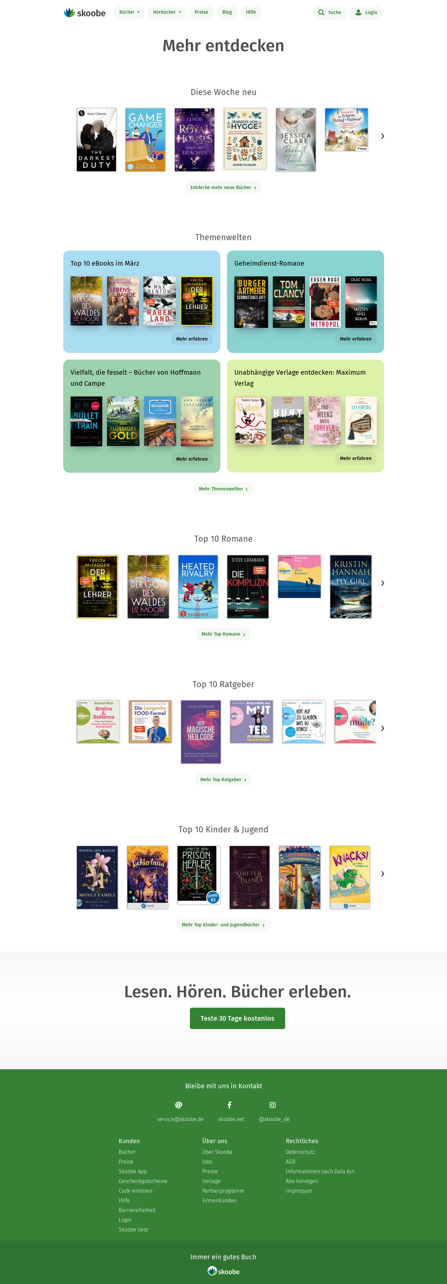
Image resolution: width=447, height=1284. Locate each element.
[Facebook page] (231, 1112)
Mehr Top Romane (224, 634)
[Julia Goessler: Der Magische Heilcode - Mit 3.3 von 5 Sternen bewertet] (201, 732)
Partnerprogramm (223, 1191)
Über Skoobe (217, 1152)
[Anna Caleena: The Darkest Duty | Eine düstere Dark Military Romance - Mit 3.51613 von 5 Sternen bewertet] (96, 139)
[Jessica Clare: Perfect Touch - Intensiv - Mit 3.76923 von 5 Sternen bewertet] (296, 139)
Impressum (299, 1191)
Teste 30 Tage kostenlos (237, 1018)
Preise (201, 12)
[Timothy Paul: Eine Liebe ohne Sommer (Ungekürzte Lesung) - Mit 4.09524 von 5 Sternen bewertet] (299, 576)
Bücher (127, 12)
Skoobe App (133, 1171)
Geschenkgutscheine (143, 1181)
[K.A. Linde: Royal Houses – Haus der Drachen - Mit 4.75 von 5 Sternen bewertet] (195, 139)
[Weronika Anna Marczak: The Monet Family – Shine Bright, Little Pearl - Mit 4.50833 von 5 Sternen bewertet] (97, 877)
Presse (210, 1171)
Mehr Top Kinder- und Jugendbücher (223, 925)
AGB (291, 1162)
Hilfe (251, 12)
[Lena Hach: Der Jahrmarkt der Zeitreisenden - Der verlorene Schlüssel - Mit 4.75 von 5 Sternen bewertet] (300, 877)
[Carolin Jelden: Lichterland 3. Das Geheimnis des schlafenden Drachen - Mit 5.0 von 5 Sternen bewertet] (147, 877)
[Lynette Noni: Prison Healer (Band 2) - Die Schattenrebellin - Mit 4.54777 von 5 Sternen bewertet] (198, 875)
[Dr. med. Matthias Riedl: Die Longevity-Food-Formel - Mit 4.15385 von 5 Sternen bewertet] (150, 722)
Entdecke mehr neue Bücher (224, 187)
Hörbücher (165, 12)
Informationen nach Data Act (320, 1171)
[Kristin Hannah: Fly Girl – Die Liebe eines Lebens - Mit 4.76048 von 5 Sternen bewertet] (350, 586)
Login (366, 12)
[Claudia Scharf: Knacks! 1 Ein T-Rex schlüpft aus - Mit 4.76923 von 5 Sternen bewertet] (350, 877)
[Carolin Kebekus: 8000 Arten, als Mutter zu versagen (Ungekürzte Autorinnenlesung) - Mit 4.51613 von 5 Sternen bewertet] (251, 722)
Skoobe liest (133, 1229)
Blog (227, 12)
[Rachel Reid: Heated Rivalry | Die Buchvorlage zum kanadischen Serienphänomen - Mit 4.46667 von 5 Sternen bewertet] (198, 586)
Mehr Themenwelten (223, 489)
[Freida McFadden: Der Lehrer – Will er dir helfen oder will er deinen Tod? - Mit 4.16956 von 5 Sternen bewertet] (97, 586)
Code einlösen (135, 1191)
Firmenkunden (219, 1200)
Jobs (207, 1162)
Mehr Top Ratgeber (223, 780)
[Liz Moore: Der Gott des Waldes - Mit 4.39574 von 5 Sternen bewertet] (148, 586)
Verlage (211, 1181)
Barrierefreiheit (137, 1210)
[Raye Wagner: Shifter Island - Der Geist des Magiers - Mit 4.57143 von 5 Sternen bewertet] (249, 877)
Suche (329, 12)
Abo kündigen (302, 1181)
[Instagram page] (274, 1112)
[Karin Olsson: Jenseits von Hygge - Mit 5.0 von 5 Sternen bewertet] (245, 138)
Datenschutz (300, 1152)
